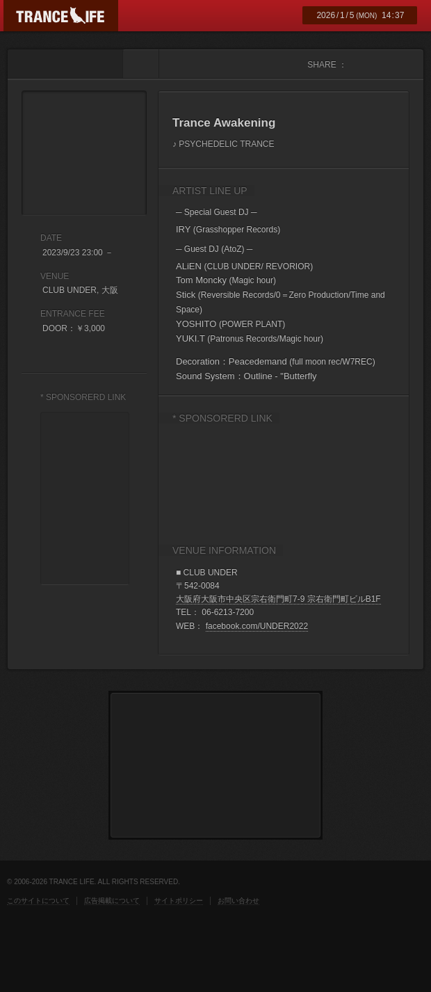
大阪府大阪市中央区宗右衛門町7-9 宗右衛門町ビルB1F (278, 599)
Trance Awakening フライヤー (84, 153)
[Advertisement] (216, 477)
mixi (400, 64)
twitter (379, 64)
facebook (358, 64)
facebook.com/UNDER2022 (257, 626)
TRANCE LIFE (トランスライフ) (60, 15)
